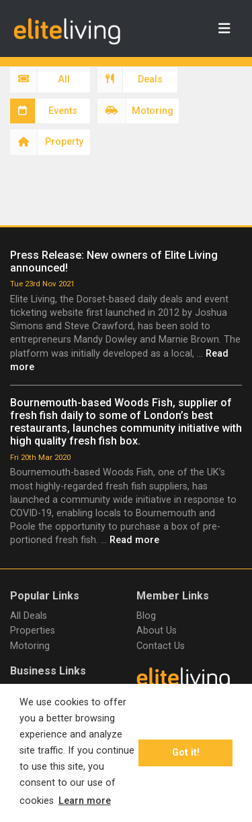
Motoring (30, 646)
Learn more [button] (84, 801)
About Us (156, 630)
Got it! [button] (186, 752)
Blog (146, 616)
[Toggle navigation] (224, 28)
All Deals (28, 616)
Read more (134, 540)
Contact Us (160, 646)
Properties (32, 630)
